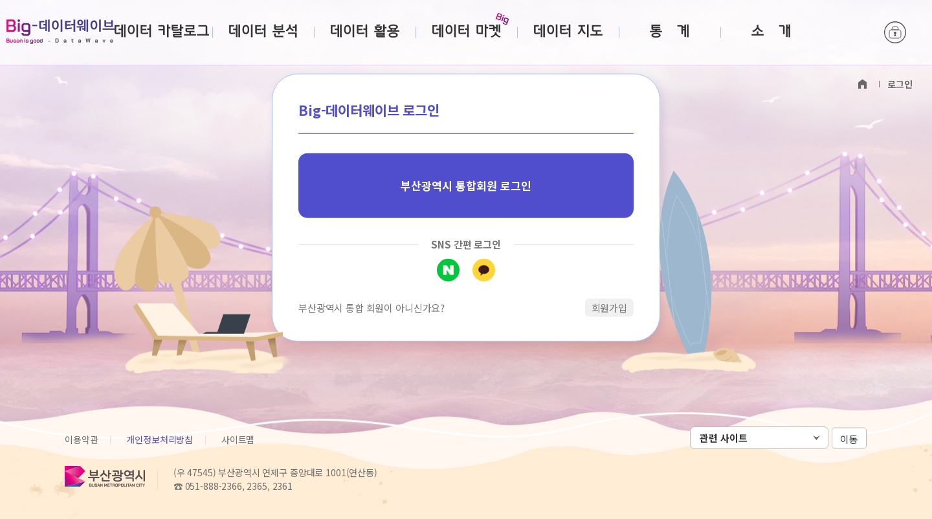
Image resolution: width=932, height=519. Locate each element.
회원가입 (609, 307)
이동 (849, 438)
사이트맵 (237, 439)
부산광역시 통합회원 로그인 (466, 185)
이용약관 (81, 439)
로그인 (895, 32)
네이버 (448, 269)
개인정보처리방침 (159, 439)
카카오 (483, 269)
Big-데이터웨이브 (60, 32)
